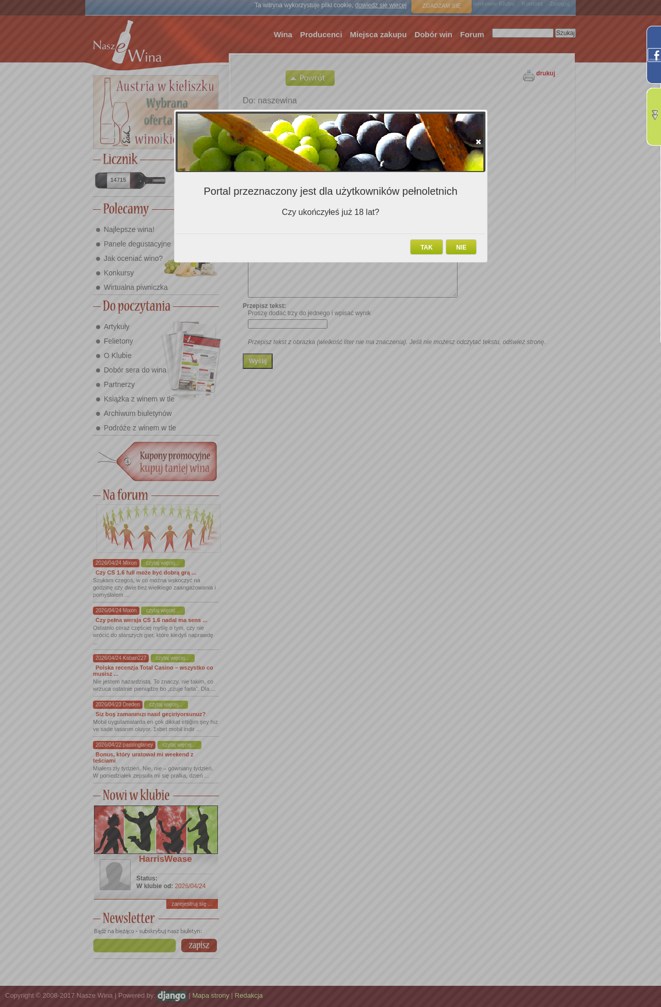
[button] (478, 141)
